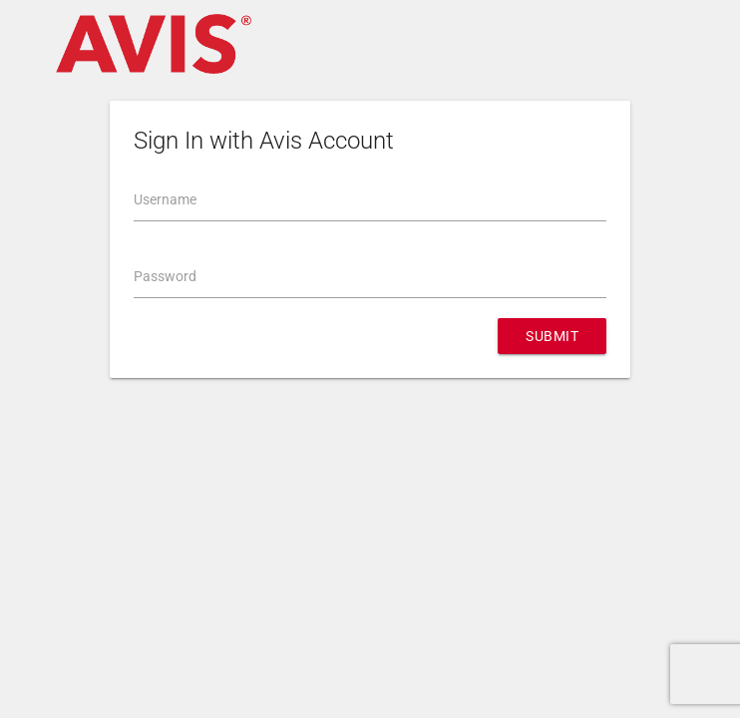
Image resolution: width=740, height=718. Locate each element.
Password (165, 276)
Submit (552, 336)
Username (165, 199)
